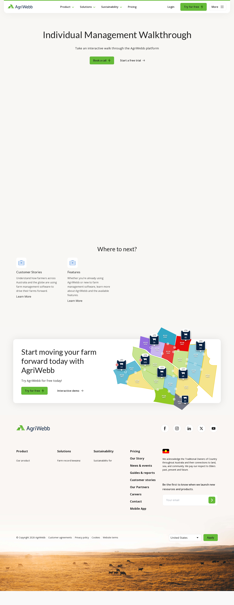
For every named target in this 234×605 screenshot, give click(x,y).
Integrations (23, 469)
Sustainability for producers (109, 473)
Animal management (68, 478)
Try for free (193, 7)
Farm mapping (65, 469)
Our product (23, 460)
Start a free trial (132, 60)
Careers (135, 494)
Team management (68, 497)
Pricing (132, 7)
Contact (136, 501)
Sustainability (109, 7)
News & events (141, 465)
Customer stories (143, 480)
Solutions (86, 7)
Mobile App (138, 508)
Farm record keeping (68, 460)
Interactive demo (70, 391)
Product (65, 7)
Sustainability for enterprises (103, 462)
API (18, 510)
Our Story (137, 458)
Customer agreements (60, 551)
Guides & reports (142, 473)
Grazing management (69, 487)
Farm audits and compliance (66, 508)
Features (21, 478)
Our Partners (139, 487)
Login (171, 7)
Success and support (27, 501)
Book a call (101, 60)
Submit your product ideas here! (31, 490)
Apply (210, 551)
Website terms (110, 551)
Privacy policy (82, 551)
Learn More (23, 296)
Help (19, 519)
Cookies (96, 551)
